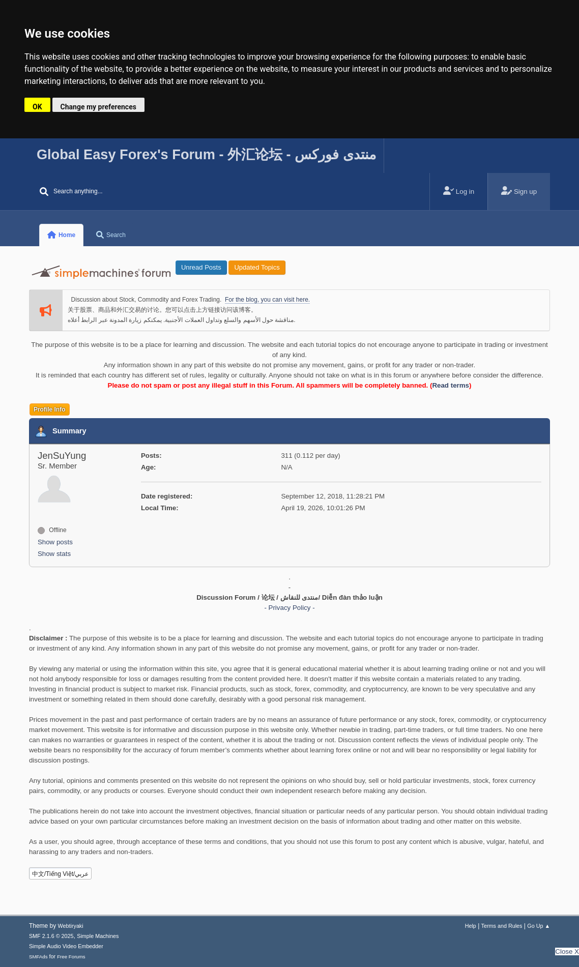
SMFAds (38, 956)
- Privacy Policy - (289, 607)
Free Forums (71, 956)
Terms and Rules (502, 926)
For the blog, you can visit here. (267, 299)
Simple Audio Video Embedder (66, 946)
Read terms (450, 385)
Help (470, 926)
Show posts (55, 542)
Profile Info (50, 409)
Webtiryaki (70, 926)
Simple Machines (98, 936)
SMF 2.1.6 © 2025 (51, 936)
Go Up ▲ (538, 926)
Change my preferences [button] (98, 107)
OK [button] (37, 107)
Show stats (54, 554)
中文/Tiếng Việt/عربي (60, 873)
